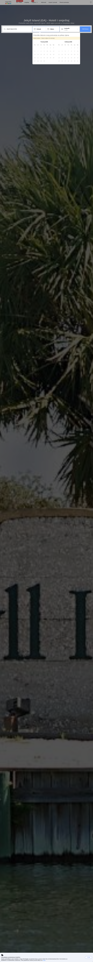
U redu (88, 957)
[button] (30, 42)
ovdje (44, 960)
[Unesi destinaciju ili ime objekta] (18, 29)
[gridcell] (37, 47)
